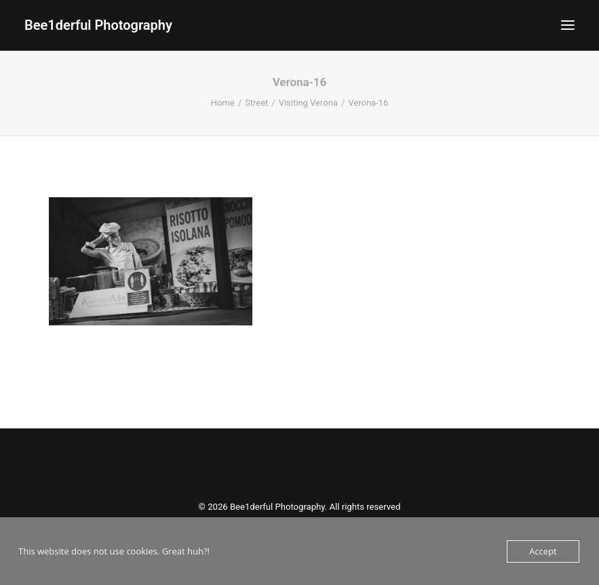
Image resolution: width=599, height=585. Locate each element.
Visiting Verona (308, 103)
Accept (543, 551)
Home (223, 103)
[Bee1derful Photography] (98, 25)
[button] (568, 25)
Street (256, 103)
